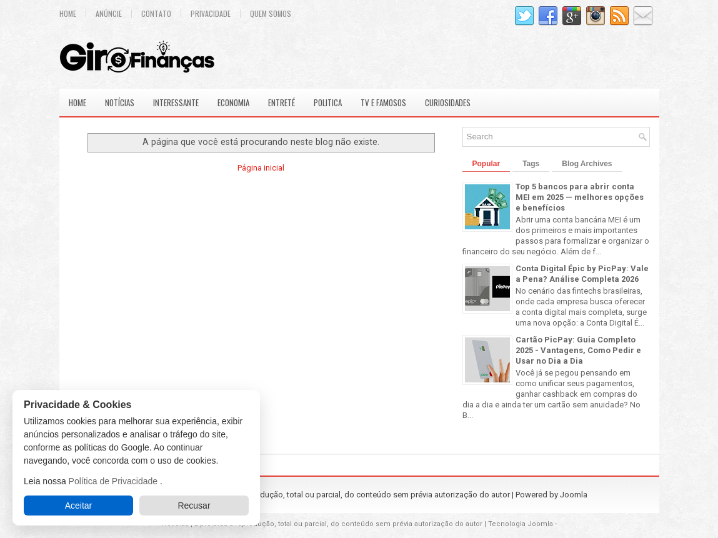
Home (67, 13)
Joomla (573, 494)
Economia (233, 102)
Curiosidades (448, 102)
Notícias (119, 102)
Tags (530, 163)
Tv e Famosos (383, 102)
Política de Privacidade (114, 481)
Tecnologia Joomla (520, 524)
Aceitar (78, 506)
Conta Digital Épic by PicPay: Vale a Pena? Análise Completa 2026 (582, 274)
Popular (486, 163)
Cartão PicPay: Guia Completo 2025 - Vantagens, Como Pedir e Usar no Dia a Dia (578, 350)
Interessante (176, 102)
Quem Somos (270, 13)
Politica (328, 102)
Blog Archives (587, 163)
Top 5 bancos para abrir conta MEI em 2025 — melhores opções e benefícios (580, 197)
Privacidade (211, 13)
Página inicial (260, 167)
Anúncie (109, 13)
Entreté (281, 102)
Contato (156, 13)
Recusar (193, 506)
